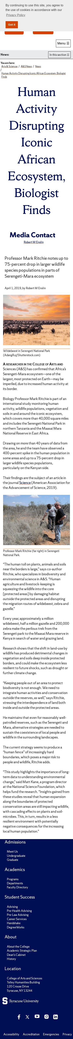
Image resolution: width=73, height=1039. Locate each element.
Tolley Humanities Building (23, 982)
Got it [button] (11, 24)
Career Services (17, 919)
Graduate (12, 860)
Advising (12, 907)
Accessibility (11, 1034)
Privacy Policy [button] (15, 15)
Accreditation (31, 1034)
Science (25, 482)
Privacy (67, 1034)
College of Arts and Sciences (24, 978)
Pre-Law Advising (18, 915)
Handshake (14, 923)
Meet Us (12, 851)
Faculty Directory (17, 887)
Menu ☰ (63, 43)
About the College (18, 947)
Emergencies (51, 1034)
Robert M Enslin (34, 242)
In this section (58, 55)
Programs (12, 879)
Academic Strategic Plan (22, 951)
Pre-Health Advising (19, 911)
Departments (15, 883)
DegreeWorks (15, 927)
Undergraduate (16, 856)
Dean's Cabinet (16, 955)
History (11, 959)
